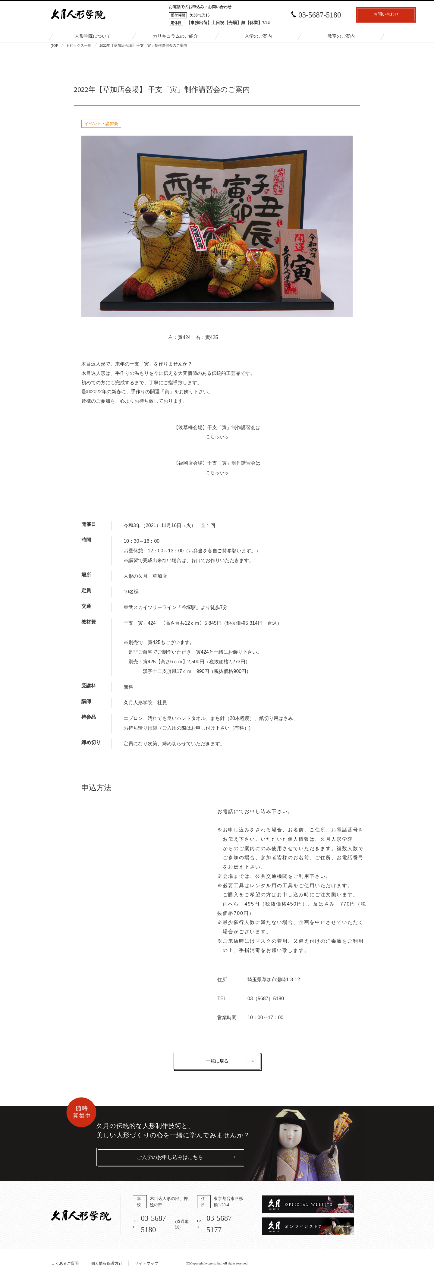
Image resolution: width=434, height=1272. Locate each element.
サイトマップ (146, 1257)
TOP (54, 45)
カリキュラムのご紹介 (175, 36)
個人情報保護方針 (106, 1257)
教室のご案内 (341, 36)
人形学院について (93, 36)
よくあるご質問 (65, 1257)
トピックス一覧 (78, 45)
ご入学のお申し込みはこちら (170, 1157)
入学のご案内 (258, 36)
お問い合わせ (349, 15)
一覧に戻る (217, 1061)
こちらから (217, 436)
